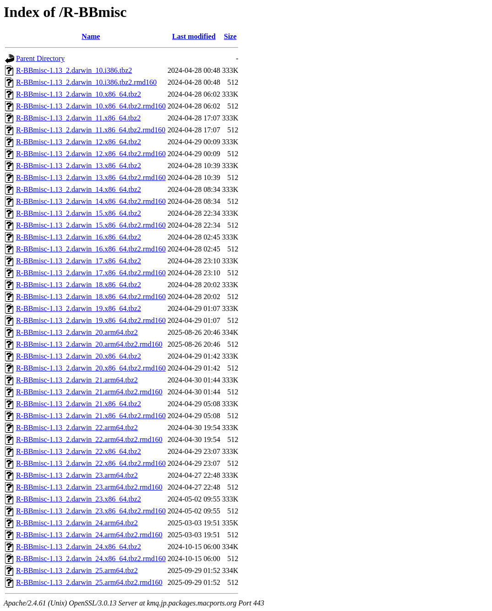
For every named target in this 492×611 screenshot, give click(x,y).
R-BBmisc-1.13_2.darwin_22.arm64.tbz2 (77, 427)
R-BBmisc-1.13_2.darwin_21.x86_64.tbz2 (78, 404)
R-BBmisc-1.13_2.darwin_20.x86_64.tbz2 (78, 356)
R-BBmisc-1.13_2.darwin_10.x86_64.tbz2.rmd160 (91, 106)
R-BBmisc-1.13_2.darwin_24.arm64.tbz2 (77, 523)
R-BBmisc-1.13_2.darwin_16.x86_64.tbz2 (78, 237)
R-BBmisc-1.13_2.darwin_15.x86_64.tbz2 (78, 213)
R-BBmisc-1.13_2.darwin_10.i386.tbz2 (74, 70)
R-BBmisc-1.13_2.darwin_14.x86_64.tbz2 (78, 189)
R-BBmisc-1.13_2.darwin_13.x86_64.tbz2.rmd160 (91, 177)
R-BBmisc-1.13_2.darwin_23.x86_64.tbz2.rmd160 (91, 511)
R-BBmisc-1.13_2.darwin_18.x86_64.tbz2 (78, 285)
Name (91, 36)
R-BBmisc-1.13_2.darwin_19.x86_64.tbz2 (78, 308)
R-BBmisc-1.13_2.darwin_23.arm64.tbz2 (77, 475)
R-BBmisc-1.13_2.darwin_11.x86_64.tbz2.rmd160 (90, 130)
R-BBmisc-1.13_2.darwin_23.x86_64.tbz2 (78, 499)
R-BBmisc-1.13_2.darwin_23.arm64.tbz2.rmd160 (89, 487)
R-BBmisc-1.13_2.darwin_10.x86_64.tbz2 (78, 94)
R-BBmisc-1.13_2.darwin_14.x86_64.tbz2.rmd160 (91, 201)
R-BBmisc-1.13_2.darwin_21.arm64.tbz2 (77, 380)
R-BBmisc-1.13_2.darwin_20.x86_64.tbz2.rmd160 (91, 368)
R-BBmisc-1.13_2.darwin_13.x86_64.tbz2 (78, 165)
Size (230, 36)
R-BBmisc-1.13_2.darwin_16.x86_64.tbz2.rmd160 (91, 249)
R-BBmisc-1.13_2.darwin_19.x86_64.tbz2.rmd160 (91, 320)
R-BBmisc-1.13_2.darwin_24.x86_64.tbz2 (78, 547)
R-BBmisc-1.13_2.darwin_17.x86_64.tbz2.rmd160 (91, 273)
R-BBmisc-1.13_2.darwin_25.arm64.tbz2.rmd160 (89, 582)
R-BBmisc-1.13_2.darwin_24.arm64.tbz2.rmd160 (89, 535)
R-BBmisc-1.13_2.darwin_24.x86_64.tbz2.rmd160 (91, 558)
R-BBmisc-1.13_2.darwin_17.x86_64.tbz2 (78, 261)
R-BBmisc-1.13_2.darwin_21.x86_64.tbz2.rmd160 (91, 416)
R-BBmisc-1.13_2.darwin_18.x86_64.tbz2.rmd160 (91, 296)
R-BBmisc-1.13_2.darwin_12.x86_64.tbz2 (78, 142)
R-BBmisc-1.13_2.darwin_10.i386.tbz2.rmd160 (86, 82)
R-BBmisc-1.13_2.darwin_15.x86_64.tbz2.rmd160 (91, 225)
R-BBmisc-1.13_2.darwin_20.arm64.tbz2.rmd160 (89, 344)
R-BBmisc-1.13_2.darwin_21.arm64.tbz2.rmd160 (89, 392)
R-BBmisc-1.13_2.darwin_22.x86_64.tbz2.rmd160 (91, 463)
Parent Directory (40, 58)
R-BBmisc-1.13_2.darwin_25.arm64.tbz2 (77, 570)
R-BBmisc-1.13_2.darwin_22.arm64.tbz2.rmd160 (89, 439)
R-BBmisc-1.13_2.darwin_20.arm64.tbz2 (77, 332)
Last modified (194, 36)
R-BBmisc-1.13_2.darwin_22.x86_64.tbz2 (78, 451)
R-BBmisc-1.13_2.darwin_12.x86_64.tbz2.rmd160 (91, 154)
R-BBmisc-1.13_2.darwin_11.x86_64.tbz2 (78, 118)
